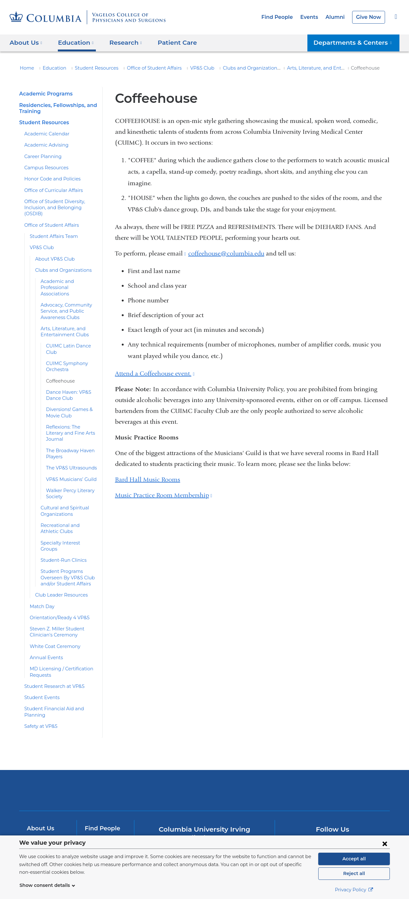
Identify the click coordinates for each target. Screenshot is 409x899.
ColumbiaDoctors (297, 759)
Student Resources (89, 68)
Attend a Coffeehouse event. (155, 373)
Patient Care (169, 42)
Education (51, 68)
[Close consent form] (385, 843)
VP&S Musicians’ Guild (69, 460)
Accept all (354, 858)
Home (26, 68)
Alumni (337, 17)
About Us (39, 798)
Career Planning (41, 156)
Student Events (40, 672)
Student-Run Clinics (61, 535)
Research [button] (121, 42)
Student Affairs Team (51, 230)
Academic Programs (44, 93)
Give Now (369, 17)
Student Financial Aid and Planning (60, 684)
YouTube (333, 815)
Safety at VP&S (40, 695)
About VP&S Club (53, 252)
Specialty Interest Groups (66, 524)
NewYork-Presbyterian (205, 764)
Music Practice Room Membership (163, 495)
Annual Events (44, 633)
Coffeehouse (59, 368)
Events (313, 17)
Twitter (312, 815)
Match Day (41, 581)
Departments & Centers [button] (357, 42)
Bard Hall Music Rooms (147, 479)
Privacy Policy (354, 889)
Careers (95, 833)
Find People (282, 17)
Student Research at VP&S (52, 661)
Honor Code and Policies (49, 178)
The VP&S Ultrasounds (69, 449)
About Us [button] (26, 42)
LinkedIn (353, 815)
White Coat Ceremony (52, 621)
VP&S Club (185, 68)
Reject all (354, 873)
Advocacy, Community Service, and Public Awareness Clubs (63, 299)
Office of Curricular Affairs (50, 190)
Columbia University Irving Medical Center (117, 759)
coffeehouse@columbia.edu (226, 253)
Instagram (373, 815)
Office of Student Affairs (141, 68)
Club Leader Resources (59, 570)
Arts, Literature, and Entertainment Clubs (306, 68)
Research (40, 822)
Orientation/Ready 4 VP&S (57, 593)
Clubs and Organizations (230, 68)
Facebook (292, 815)
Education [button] (73, 42)
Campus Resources (44, 167)
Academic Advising (43, 145)
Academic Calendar (44, 133)
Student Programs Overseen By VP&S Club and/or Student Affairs (66, 553)
